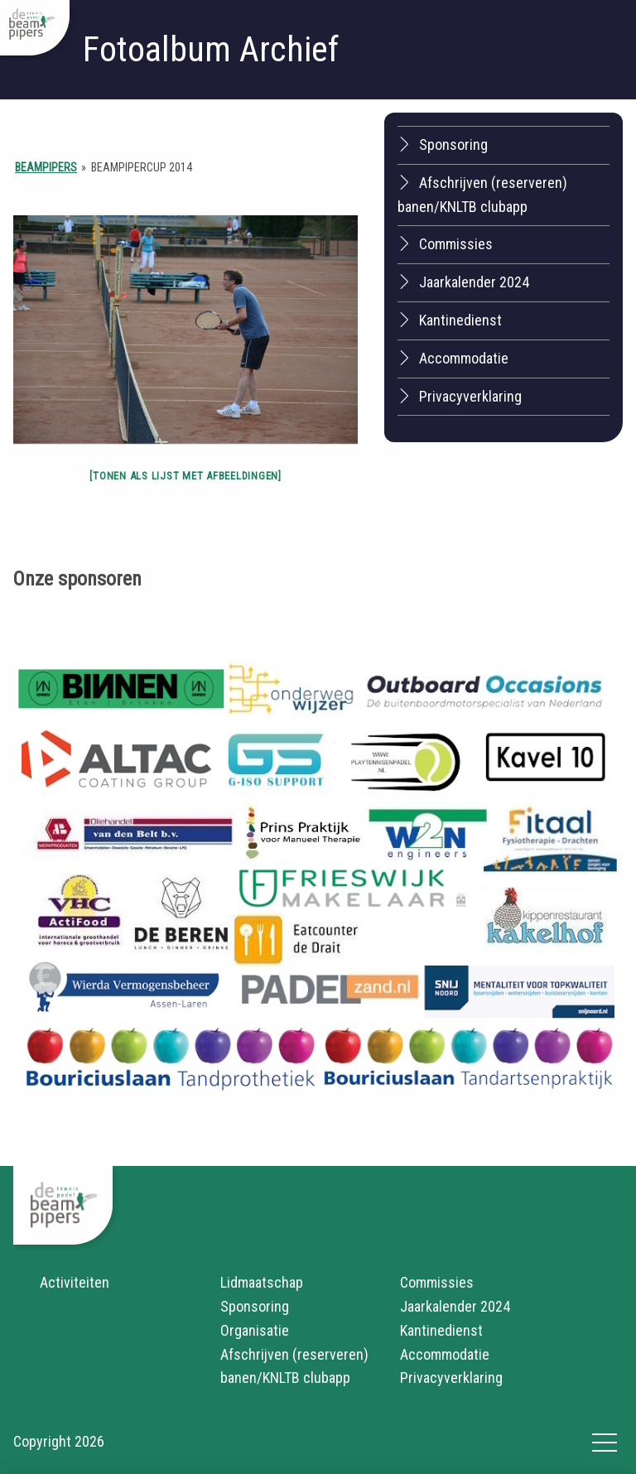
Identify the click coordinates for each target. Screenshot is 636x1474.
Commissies (445, 243)
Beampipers (46, 167)
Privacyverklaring (460, 396)
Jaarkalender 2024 (463, 281)
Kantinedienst (450, 320)
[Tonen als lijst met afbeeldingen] (185, 476)
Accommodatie (453, 358)
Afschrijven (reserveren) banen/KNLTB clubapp (482, 194)
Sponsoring (443, 144)
